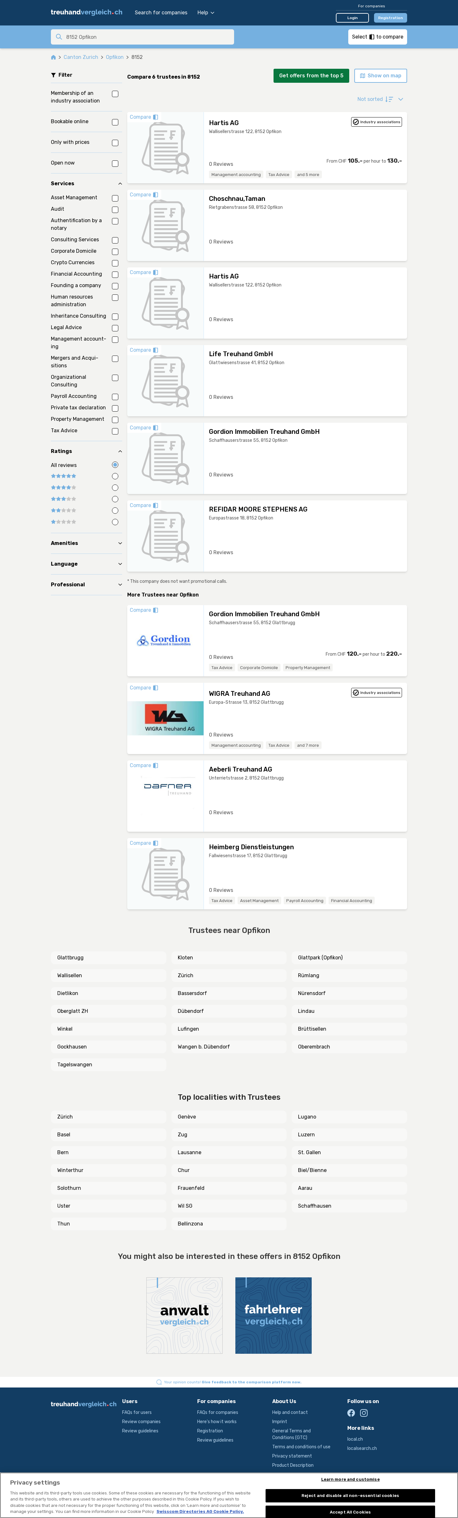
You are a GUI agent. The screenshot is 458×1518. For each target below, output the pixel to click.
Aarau (305, 1188)
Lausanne (189, 1152)
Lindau (306, 1011)
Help (206, 13)
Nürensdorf (312, 993)
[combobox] (148, 37)
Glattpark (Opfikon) (320, 958)
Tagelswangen (74, 1065)
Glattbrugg (70, 958)
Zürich (185, 975)
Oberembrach (314, 1047)
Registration (390, 18)
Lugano (307, 1117)
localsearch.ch (362, 1448)
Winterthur (70, 1170)
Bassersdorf (192, 993)
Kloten (185, 958)
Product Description (293, 1465)
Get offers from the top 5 (311, 76)
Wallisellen (69, 975)
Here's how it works (217, 1421)
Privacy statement (292, 1456)
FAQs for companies (217, 1412)
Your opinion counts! (233, 1382)
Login (352, 18)
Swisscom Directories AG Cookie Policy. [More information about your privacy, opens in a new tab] (200, 1511)
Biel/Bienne (312, 1170)
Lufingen (188, 1029)
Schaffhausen (314, 1206)
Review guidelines (140, 1431)
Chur (184, 1170)
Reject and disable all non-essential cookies (350, 1495)
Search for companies (161, 13)
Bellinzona (190, 1224)
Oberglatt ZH (72, 1011)
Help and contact (290, 1412)
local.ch (355, 1439)
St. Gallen (309, 1152)
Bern (63, 1152)
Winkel (65, 1029)
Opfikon (115, 57)
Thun (63, 1224)
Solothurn (69, 1188)
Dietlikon (67, 993)
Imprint (279, 1421)
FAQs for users (137, 1412)
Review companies (141, 1421)
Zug (182, 1135)
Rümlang (308, 975)
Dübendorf (191, 1011)
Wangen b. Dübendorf (204, 1047)
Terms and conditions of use (301, 1447)
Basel (63, 1135)
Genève (187, 1117)
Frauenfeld (191, 1188)
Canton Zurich (81, 57)
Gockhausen (72, 1047)
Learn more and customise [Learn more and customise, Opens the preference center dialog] (350, 1479)
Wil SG (185, 1206)
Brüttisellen (312, 1029)
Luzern (306, 1135)
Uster (63, 1206)
